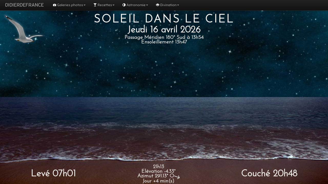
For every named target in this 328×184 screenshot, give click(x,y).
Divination (167, 5)
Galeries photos (69, 5)
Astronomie (135, 5)
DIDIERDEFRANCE (24, 5)
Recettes (104, 5)
